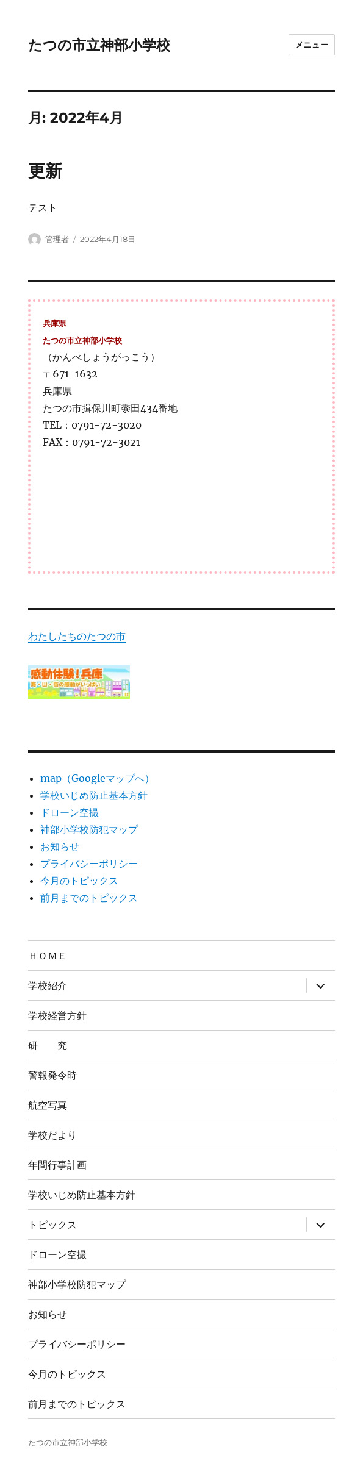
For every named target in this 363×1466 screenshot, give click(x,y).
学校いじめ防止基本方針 (94, 795)
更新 (45, 170)
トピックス (52, 1225)
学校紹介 (47, 986)
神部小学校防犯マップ (89, 829)
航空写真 (47, 1105)
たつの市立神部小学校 (99, 45)
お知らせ (59, 846)
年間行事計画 (57, 1165)
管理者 (57, 239)
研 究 (47, 1045)
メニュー (311, 44)
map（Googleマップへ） (97, 778)
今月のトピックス (79, 880)
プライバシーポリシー (89, 863)
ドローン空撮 (69, 812)
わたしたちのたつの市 (77, 636)
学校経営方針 (57, 1015)
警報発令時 (52, 1075)
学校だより (52, 1135)
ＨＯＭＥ (47, 956)
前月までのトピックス (89, 898)
